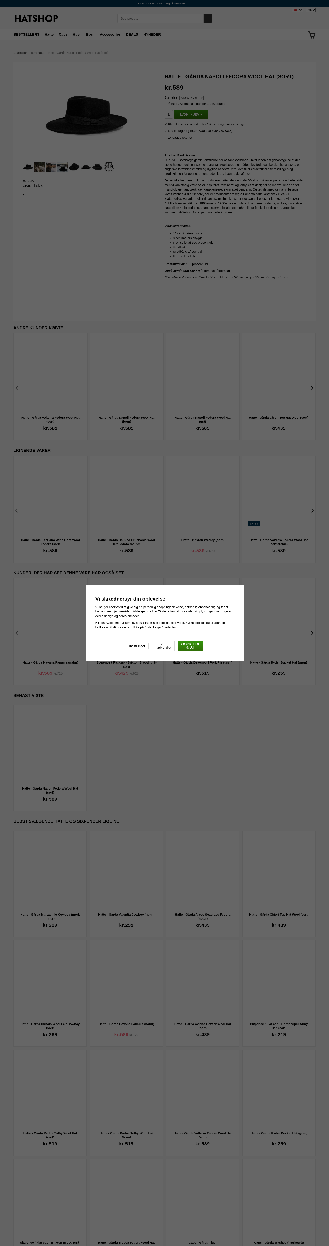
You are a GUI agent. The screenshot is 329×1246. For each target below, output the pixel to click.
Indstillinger (137, 646)
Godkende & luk (190, 646)
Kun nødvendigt (163, 646)
